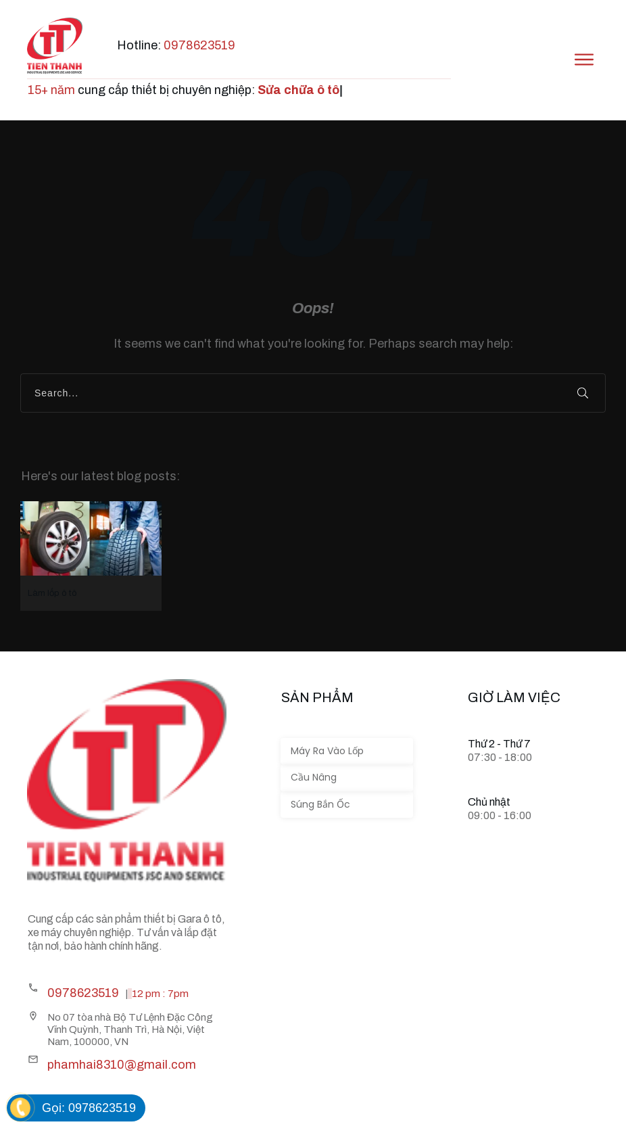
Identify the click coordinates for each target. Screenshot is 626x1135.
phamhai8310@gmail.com (121, 1064)
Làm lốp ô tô (91, 556)
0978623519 (199, 45)
